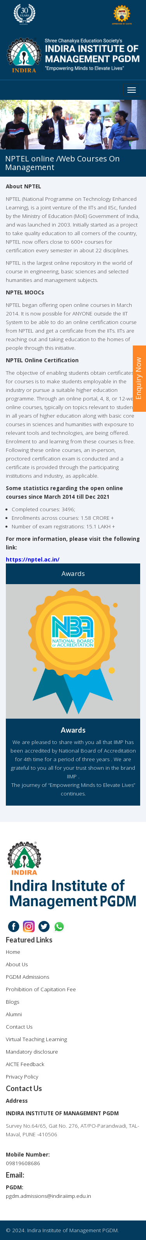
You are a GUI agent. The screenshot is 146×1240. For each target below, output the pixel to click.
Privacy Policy (22, 1076)
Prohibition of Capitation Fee (41, 989)
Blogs (12, 1001)
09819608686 (23, 1163)
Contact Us (19, 1026)
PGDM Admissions (27, 976)
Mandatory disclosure (32, 1051)
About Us (17, 964)
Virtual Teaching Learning (36, 1039)
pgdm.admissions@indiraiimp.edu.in (48, 1195)
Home (13, 951)
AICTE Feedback (25, 1064)
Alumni (14, 1014)
